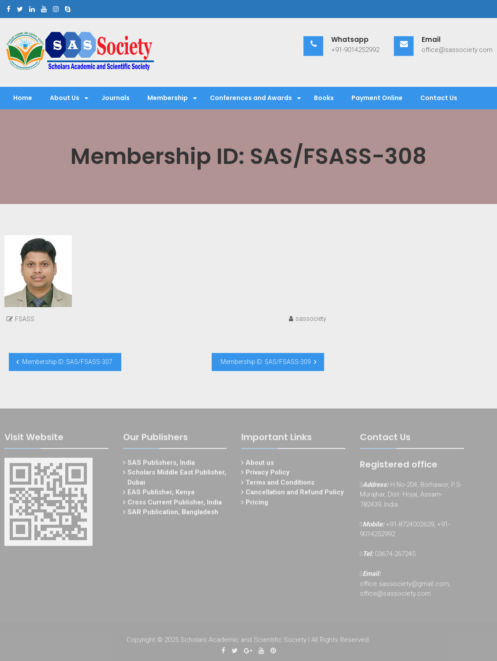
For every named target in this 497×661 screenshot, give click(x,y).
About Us (64, 97)
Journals (115, 97)
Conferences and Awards (251, 97)
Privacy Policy (268, 474)
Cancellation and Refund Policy (295, 494)
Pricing (257, 504)
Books (324, 97)
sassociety (310, 318)
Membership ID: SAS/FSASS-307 (67, 361)
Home (22, 97)
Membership (167, 97)
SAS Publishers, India (161, 464)
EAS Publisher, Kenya (160, 494)
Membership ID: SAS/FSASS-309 (265, 361)
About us (260, 464)
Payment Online (377, 97)
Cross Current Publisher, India (174, 504)
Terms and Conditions (280, 484)
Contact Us (438, 97)
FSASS (24, 319)
